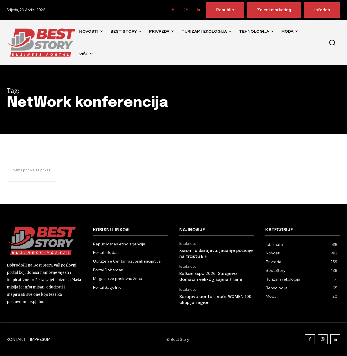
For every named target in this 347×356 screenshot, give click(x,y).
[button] (332, 42)
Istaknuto (187, 243)
